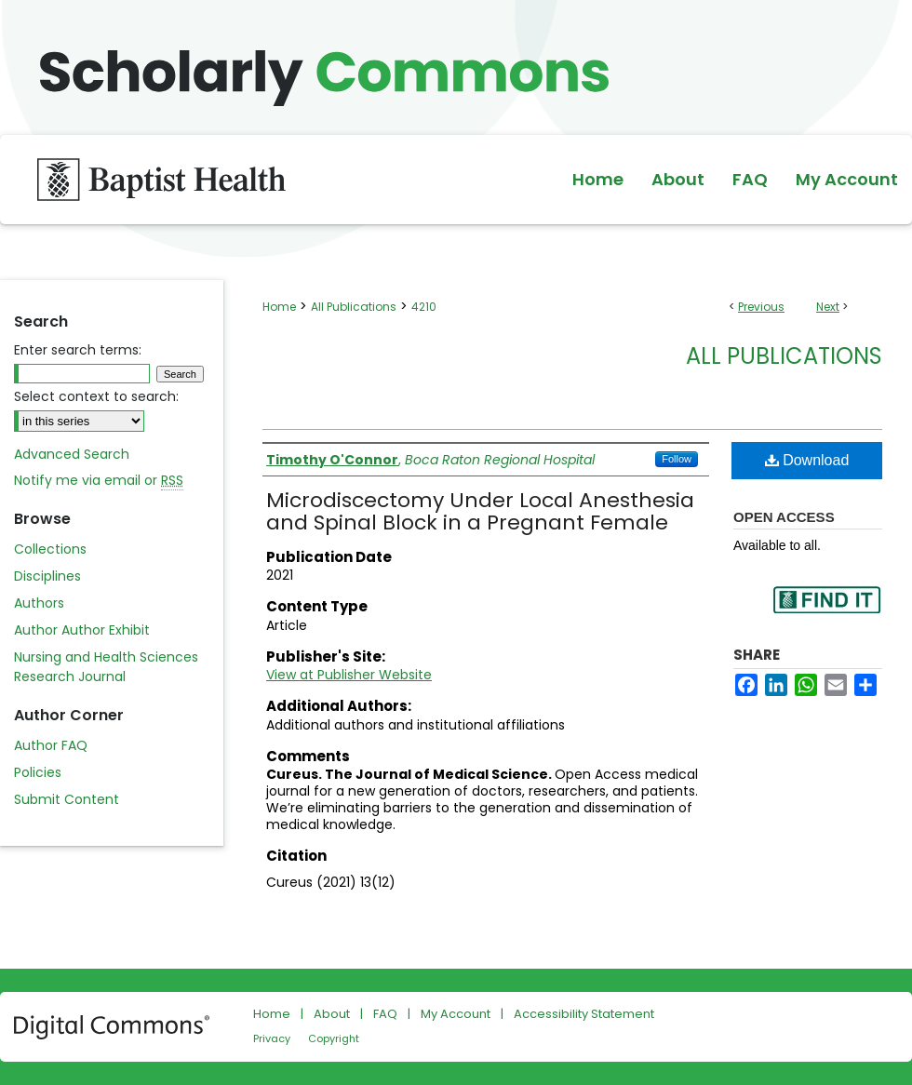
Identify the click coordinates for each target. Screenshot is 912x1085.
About (332, 1014)
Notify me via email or (98, 480)
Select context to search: (96, 396)
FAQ (385, 1014)
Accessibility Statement (584, 1014)
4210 (423, 307)
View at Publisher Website (349, 674)
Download (807, 460)
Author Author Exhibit (82, 630)
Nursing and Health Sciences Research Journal (106, 667)
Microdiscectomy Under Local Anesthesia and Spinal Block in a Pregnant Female (480, 511)
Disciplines (47, 576)
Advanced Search (71, 454)
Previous (761, 307)
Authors (39, 603)
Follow (676, 458)
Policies (37, 772)
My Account (455, 1014)
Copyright (333, 1038)
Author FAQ (50, 745)
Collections (50, 549)
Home (279, 307)
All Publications (353, 307)
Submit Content (66, 799)
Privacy (271, 1038)
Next (827, 307)
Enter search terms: (77, 350)
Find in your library (826, 611)
